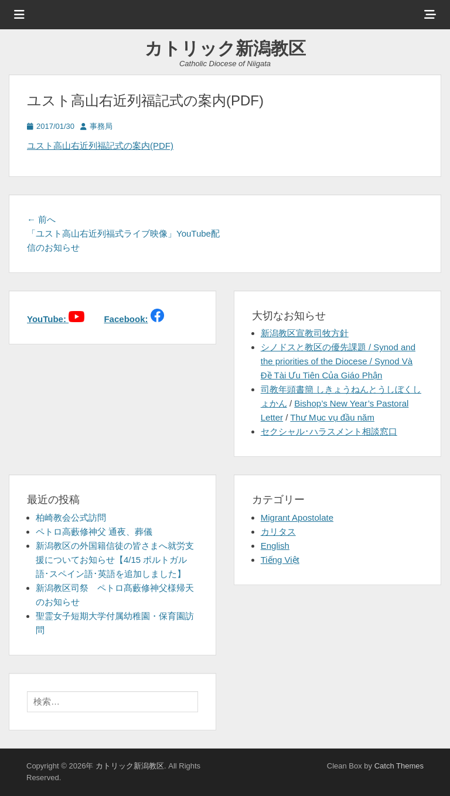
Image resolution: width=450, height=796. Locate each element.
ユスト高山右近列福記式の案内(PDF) (100, 146)
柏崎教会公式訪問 (71, 517)
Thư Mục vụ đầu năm (332, 417)
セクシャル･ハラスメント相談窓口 (329, 431)
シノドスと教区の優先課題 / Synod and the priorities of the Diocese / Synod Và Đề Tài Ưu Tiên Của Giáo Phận (338, 361)
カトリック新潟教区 (225, 48)
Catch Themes (399, 765)
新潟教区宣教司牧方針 (305, 333)
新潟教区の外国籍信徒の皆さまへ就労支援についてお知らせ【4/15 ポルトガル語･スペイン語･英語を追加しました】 (115, 560)
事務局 (101, 126)
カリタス (278, 532)
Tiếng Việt (280, 560)
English (275, 546)
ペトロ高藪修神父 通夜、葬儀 (94, 532)
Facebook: (126, 319)
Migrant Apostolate (297, 517)
